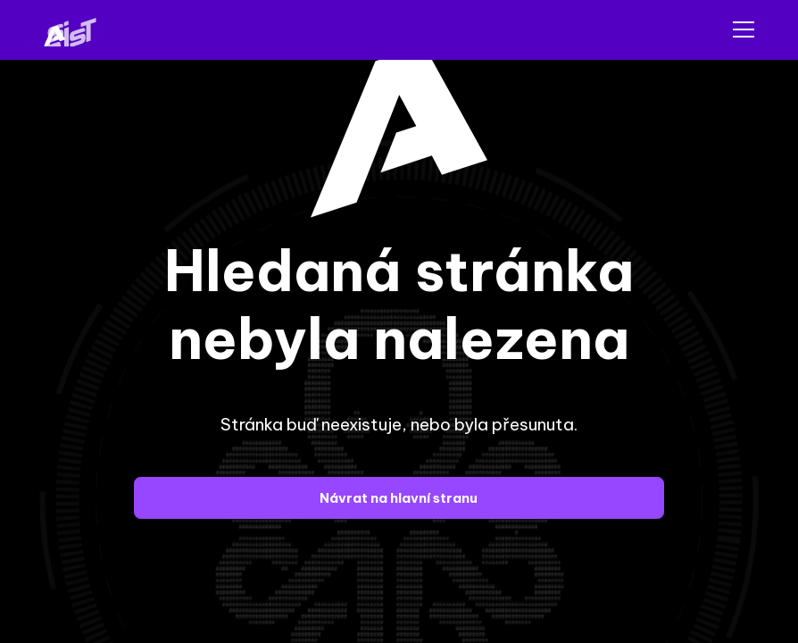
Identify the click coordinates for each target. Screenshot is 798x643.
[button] (740, 29)
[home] (80, 29)
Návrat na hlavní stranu (399, 497)
